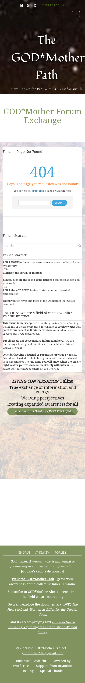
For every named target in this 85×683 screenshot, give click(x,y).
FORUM (60, 553)
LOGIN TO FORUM (52, 5)
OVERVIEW (42, 553)
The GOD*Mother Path (48, 58)
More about (42, 411)
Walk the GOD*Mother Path (33, 579)
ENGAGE (24, 553)
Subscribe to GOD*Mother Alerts (33, 592)
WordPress (21, 666)
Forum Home (38, 190)
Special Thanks (51, 671)
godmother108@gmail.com (42, 653)
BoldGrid (39, 661)
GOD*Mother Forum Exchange (42, 116)
